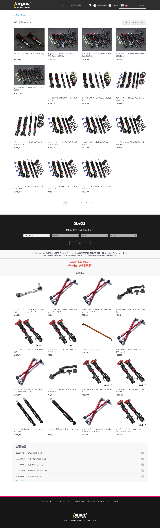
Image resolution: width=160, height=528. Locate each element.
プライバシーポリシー (64, 501)
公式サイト (114, 501)
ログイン (113, 5)
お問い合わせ (103, 501)
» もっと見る (19, 480)
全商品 (16, 15)
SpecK (23, 15)
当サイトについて (47, 501)
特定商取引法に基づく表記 (85, 501)
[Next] (93, 203)
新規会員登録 (99, 5)
